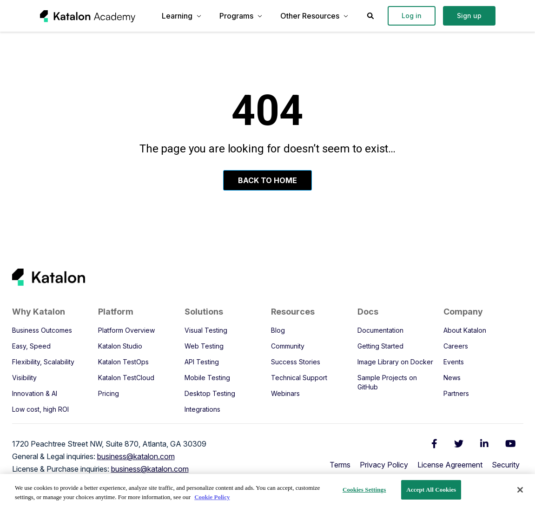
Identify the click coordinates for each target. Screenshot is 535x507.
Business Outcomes (42, 330)
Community (287, 346)
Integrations (202, 409)
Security (506, 464)
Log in (412, 16)
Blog (278, 330)
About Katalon (464, 330)
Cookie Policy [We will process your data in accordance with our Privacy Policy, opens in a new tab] (212, 497)
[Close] (520, 490)
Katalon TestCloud (126, 378)
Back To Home (267, 180)
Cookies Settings (364, 489)
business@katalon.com (136, 456)
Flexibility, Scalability (43, 362)
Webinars (285, 393)
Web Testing (204, 346)
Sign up (469, 16)
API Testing (202, 362)
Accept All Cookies (431, 489)
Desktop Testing (210, 393)
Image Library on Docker (395, 362)
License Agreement (449, 464)
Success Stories (295, 362)
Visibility (24, 378)
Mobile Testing (207, 378)
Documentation (380, 330)
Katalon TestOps (123, 362)
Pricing (108, 393)
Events (453, 362)
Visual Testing (206, 330)
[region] (267, 490)
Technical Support (299, 378)
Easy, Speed (31, 346)
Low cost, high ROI (40, 409)
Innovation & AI (34, 393)
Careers (455, 346)
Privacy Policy (384, 464)
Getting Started (380, 346)
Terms (340, 464)
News (452, 378)
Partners (456, 393)
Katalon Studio (120, 346)
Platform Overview (126, 330)
